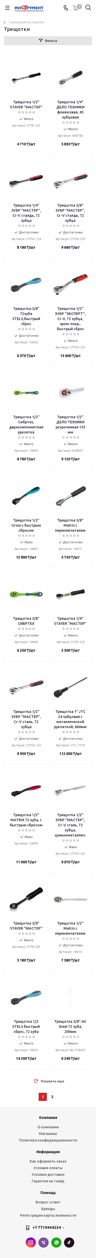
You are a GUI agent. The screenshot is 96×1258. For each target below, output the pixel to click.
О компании (48, 1127)
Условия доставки (48, 1174)
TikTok (69, 1242)
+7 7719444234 (47, 1227)
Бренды (48, 1209)
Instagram (31, 1242)
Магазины (48, 1134)
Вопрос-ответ (48, 1202)
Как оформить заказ (48, 1161)
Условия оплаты (48, 1168)
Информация (48, 1152)
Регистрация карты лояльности (48, 1215)
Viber (43, 1242)
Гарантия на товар (48, 1181)
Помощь (48, 1193)
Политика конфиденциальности (48, 1140)
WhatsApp (56, 1242)
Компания (48, 1118)
